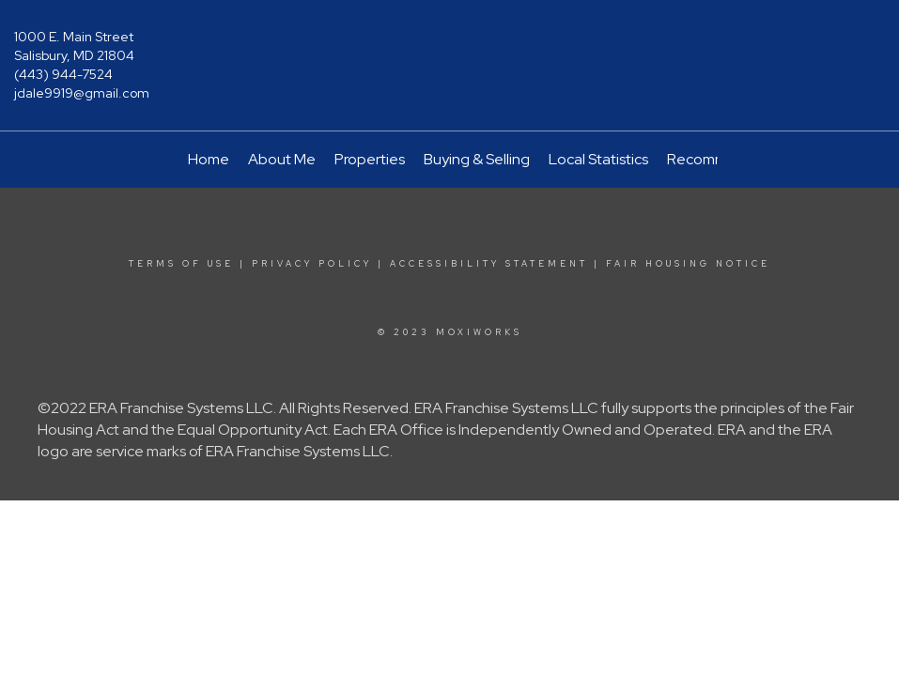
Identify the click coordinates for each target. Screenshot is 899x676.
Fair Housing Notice (688, 263)
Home (208, 159)
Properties (369, 159)
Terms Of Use (181, 263)
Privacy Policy (312, 263)
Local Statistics (598, 159)
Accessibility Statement (489, 263)
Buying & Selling (477, 159)
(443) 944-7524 (63, 74)
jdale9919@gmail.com (81, 92)
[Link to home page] (449, 51)
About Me (282, 159)
